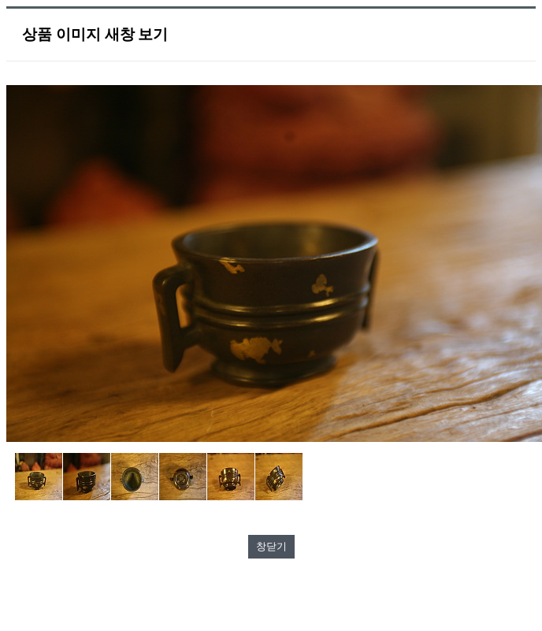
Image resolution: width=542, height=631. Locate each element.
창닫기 (271, 546)
